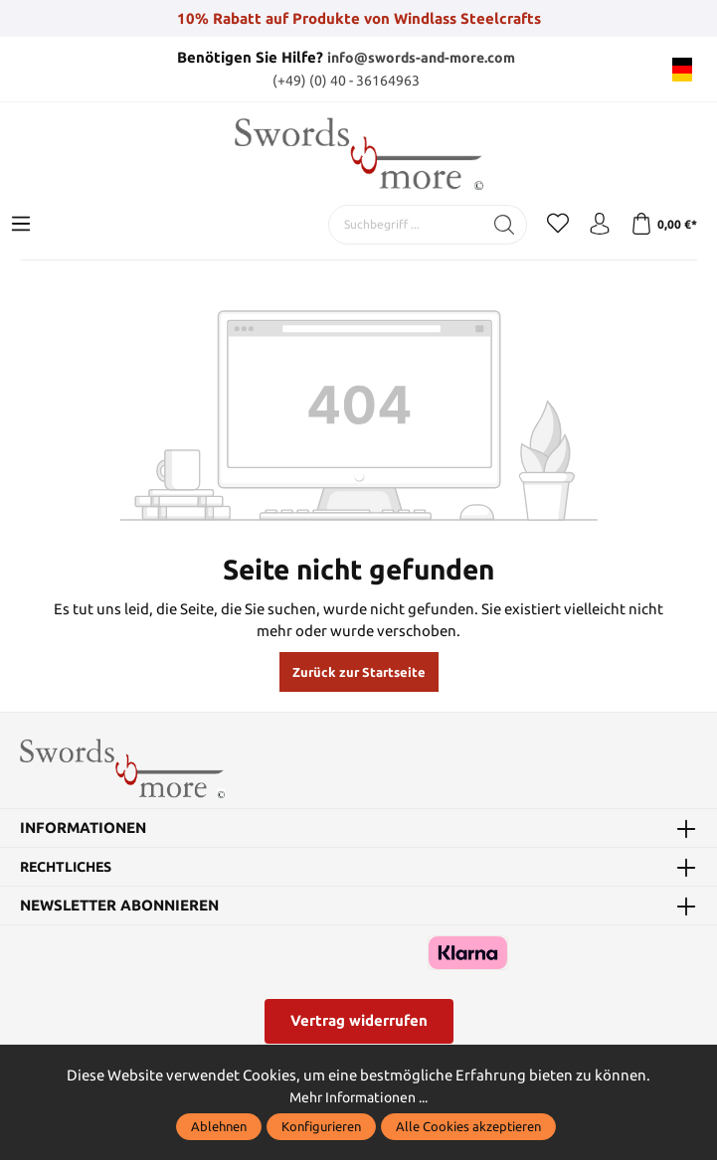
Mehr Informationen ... (359, 1096)
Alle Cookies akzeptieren (468, 1126)
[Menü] (21, 224)
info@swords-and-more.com (421, 57)
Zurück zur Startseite (359, 672)
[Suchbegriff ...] (405, 224)
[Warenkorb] (663, 224)
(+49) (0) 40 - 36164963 (346, 79)
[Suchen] (504, 224)
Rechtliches (70, 871)
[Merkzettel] (558, 224)
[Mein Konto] (600, 224)
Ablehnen (219, 1126)
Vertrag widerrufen (359, 1024)
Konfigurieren (321, 1126)
